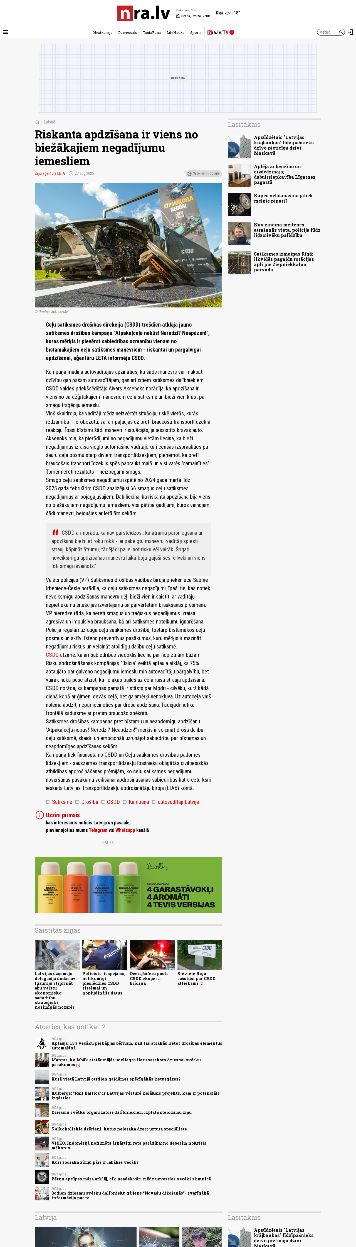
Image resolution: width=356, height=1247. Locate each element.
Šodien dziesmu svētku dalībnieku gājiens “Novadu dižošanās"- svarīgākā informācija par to (130, 1195)
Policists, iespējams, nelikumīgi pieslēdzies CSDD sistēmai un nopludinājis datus (103, 983)
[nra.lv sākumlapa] (143, 13)
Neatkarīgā (102, 32)
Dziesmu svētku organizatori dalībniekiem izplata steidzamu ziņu (121, 1112)
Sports (196, 32)
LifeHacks (175, 32)
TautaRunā (152, 32)
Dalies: (108, 842)
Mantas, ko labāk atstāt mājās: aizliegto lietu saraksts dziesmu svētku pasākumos (126, 1062)
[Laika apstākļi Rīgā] (228, 13)
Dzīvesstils (127, 32)
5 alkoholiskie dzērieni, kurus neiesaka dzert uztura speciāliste (119, 1129)
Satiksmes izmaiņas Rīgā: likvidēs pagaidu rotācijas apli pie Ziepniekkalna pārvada (284, 262)
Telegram (98, 830)
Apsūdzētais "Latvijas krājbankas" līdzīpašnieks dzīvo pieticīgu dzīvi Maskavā (284, 145)
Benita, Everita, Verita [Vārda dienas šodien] (193, 16)
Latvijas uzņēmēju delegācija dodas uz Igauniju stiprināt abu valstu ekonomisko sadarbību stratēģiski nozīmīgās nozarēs (55, 990)
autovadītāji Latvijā (175, 802)
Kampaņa (136, 802)
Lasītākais (244, 124)
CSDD (52, 655)
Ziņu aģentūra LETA (50, 173)
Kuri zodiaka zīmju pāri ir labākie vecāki (94, 1162)
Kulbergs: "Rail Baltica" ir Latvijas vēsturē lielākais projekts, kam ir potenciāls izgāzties (135, 1095)
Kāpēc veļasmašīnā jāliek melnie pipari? (283, 198)
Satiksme (59, 802)
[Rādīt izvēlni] (5, 32)
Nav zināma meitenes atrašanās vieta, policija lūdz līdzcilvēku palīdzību (287, 230)
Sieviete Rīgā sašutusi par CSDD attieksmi (196, 978)
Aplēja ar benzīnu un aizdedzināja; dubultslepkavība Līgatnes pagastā (284, 174)
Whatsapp (125, 830)
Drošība (86, 802)
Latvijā (49, 122)
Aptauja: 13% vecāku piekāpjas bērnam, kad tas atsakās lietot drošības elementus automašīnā (136, 1046)
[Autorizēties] (350, 32)
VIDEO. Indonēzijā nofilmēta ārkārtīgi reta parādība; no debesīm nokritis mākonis (128, 1145)
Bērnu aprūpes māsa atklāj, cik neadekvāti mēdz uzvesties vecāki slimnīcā (131, 1179)
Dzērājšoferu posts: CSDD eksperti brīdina (150, 978)
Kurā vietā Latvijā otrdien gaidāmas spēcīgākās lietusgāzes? (116, 1079)
